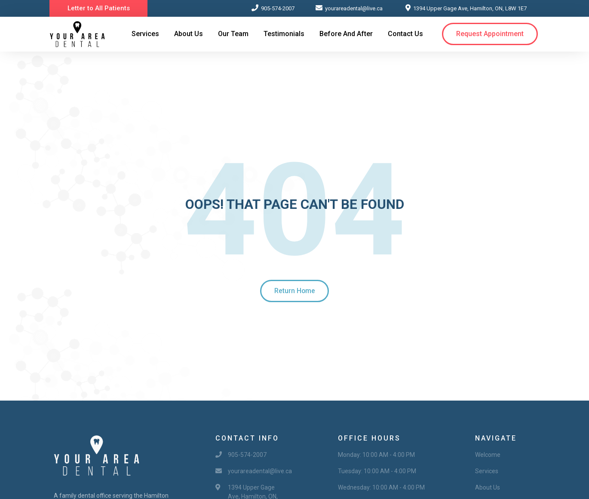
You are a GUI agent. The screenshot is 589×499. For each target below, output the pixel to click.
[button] (98, 8)
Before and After (346, 34)
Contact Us (405, 34)
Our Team (233, 34)
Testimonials (284, 34)
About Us (188, 34)
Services (145, 34)
